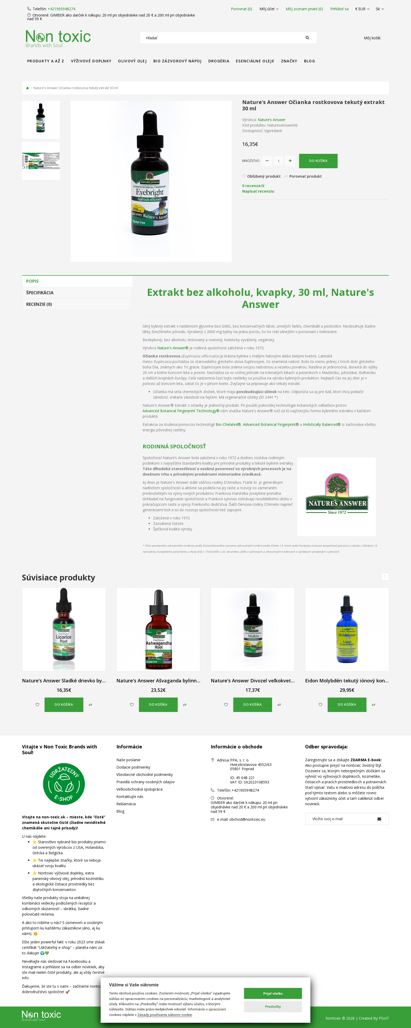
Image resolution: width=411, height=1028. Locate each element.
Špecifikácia (39, 293)
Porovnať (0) (241, 9)
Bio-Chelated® (228, 424)
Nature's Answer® (172, 347)
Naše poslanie (128, 759)
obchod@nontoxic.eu (247, 819)
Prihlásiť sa (339, 9)
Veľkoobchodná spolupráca (139, 789)
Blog (120, 811)
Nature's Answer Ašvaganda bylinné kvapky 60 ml (173, 680)
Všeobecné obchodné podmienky (144, 774)
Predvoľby (273, 1007)
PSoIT (384, 1018)
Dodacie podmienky (133, 767)
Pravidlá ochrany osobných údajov (145, 781)
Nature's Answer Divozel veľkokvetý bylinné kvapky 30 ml (277, 680)
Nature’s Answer (271, 119)
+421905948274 (61, 9)
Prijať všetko (273, 994)
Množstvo (250, 161)
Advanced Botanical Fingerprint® (271, 424)
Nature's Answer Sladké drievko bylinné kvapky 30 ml (83, 680)
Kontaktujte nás (129, 796)
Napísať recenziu (258, 191)
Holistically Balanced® (322, 424)
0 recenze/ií (253, 185)
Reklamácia (126, 803)
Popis (32, 281)
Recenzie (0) (39, 304)
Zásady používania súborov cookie (164, 1015)
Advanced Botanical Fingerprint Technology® (181, 410)
